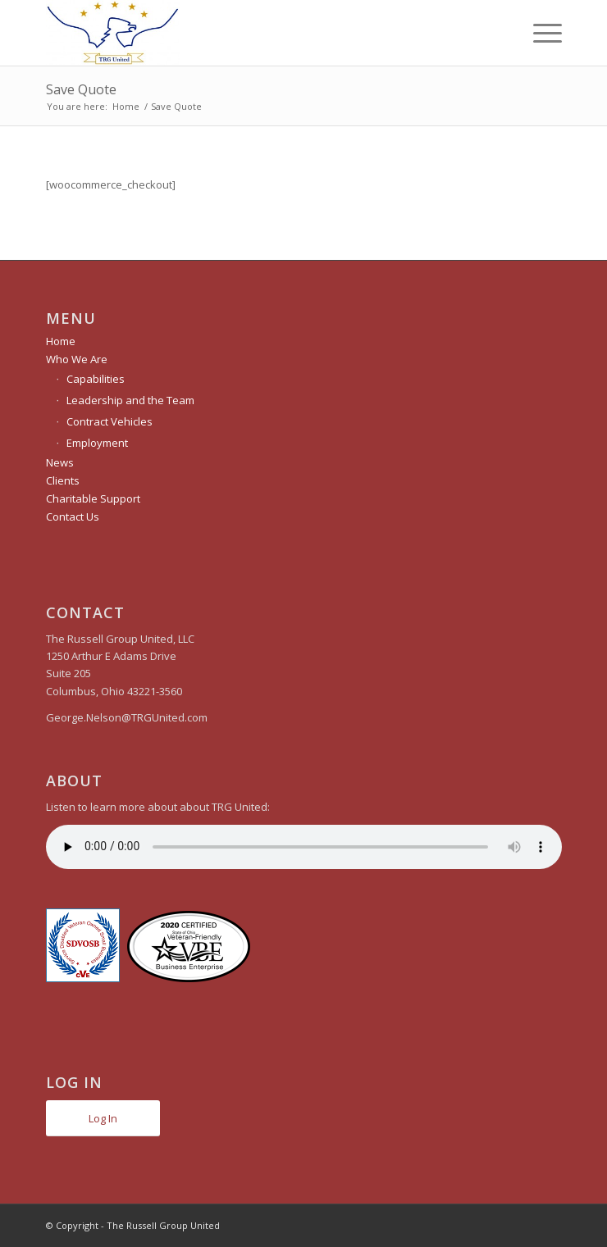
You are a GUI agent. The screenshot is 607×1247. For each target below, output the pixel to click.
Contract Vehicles (109, 421)
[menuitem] (539, 33)
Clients (63, 480)
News (60, 462)
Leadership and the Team (130, 400)
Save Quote (81, 89)
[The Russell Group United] (252, 33)
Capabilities (95, 378)
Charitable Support (93, 498)
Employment (97, 442)
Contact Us (72, 516)
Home (60, 341)
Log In (103, 1118)
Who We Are (76, 359)
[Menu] (539, 33)
